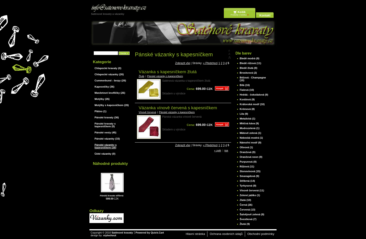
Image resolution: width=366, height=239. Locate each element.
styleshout (109, 235)
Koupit (219, 88)
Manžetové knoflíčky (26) (109, 92)
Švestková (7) (248, 219)
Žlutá (141, 76)
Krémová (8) (247, 109)
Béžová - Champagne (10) (253, 79)
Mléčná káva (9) (249, 123)
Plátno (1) (100, 111)
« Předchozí (210, 63)
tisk (226, 150)
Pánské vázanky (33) (107, 138)
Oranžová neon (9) (251, 157)
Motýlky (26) (102, 99)
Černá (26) (246, 204)
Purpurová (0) (248, 161)
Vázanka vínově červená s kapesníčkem (178, 107)
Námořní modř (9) (250, 142)
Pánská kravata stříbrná (111, 196)
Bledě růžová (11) (250, 63)
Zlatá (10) (245, 200)
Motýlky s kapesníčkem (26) (111, 105)
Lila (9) (244, 113)
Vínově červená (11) (252, 190)
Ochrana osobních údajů (226, 234)
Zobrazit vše (182, 63)
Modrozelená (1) (249, 128)
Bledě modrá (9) (249, 58)
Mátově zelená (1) (250, 133)
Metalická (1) (247, 118)
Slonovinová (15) (250, 171)
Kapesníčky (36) (104, 86)
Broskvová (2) (248, 72)
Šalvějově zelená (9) (252, 214)
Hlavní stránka (195, 234)
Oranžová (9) (247, 152)
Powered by (150, 232)
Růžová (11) (247, 166)
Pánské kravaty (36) (106, 117)
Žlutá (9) (245, 224)
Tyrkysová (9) (248, 185)
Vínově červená (147, 112)
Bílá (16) (245, 85)
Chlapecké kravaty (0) (107, 68)
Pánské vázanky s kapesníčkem (165, 76)
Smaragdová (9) (249, 176)
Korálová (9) (247, 99)
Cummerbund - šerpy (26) (110, 80)
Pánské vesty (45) (105, 132)
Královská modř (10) (252, 104)
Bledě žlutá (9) (248, 68)
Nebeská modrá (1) (251, 137)
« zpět (217, 150)
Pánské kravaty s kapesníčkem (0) (104, 125)
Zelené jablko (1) (250, 195)
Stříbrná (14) (247, 180)
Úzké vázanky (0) (104, 153)
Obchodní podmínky (260, 234)
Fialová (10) (247, 89)
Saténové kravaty (122, 232)
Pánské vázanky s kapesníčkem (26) (105, 146)
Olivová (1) (246, 147)
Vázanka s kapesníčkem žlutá (168, 71)
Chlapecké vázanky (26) (109, 74)
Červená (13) (247, 209)
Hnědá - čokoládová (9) (254, 94)
